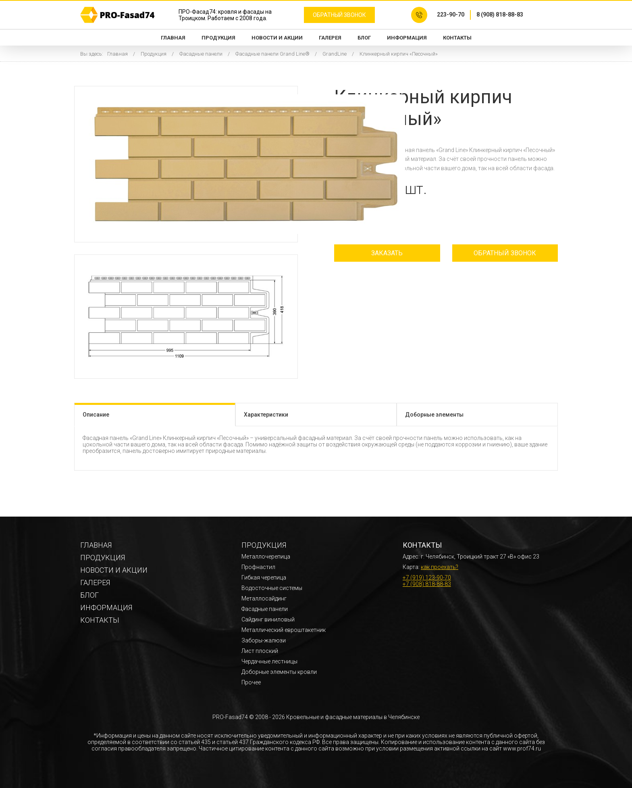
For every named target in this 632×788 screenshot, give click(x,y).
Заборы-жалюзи (263, 640)
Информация (407, 38)
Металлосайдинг (264, 598)
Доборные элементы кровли (279, 672)
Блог (364, 38)
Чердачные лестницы (269, 661)
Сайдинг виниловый (268, 619)
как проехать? (439, 567)
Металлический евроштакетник (283, 630)
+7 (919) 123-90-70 (427, 577)
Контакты (457, 38)
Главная (173, 38)
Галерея (330, 38)
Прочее (251, 682)
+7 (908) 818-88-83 (427, 584)
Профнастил (258, 567)
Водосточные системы (271, 588)
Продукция (218, 38)
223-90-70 (450, 14)
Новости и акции (277, 38)
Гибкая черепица (263, 577)
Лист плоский (259, 651)
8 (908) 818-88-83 (499, 14)
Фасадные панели (264, 609)
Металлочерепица (265, 556)
